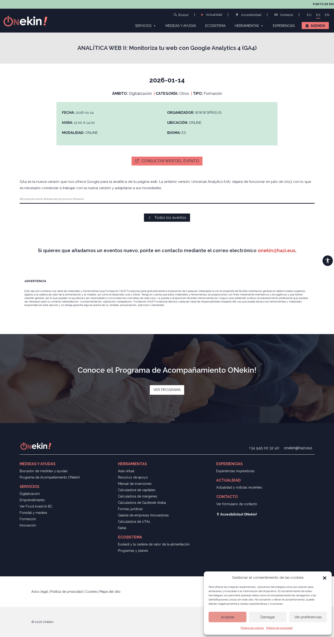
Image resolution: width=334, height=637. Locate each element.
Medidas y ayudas (180, 26)
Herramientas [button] (249, 25)
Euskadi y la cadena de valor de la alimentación (154, 544)
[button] (324, 577)
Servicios (145, 25)
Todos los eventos (167, 217)
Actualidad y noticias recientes (239, 487)
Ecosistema (215, 26)
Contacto (284, 15)
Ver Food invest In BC (36, 506)
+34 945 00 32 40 (264, 448)
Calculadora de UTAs (134, 521)
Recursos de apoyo (133, 477)
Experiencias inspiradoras (235, 471)
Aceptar (227, 617)
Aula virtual (126, 471)
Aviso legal (40, 591)
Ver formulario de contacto (236, 504)
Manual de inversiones (135, 484)
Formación (28, 519)
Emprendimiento (32, 500)
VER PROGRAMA (167, 390)
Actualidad (211, 14)
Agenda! (318, 26)
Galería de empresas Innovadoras (143, 515)
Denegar (268, 617)
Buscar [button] (181, 14)
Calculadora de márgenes (137, 496)
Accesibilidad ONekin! (236, 514)
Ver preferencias (308, 617)
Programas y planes (133, 550)
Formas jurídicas (130, 509)
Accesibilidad (248, 15)
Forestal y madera (33, 513)
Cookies (91, 591)
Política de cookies (252, 628)
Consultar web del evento (167, 161)
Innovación (28, 525)
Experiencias (284, 26)
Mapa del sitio (110, 591)
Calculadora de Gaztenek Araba (142, 502)
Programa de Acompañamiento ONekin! (50, 477)
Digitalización (30, 494)
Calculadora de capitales (136, 490)
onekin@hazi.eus (276, 250)
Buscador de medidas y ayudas (44, 471)
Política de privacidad (279, 628)
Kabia (122, 528)
